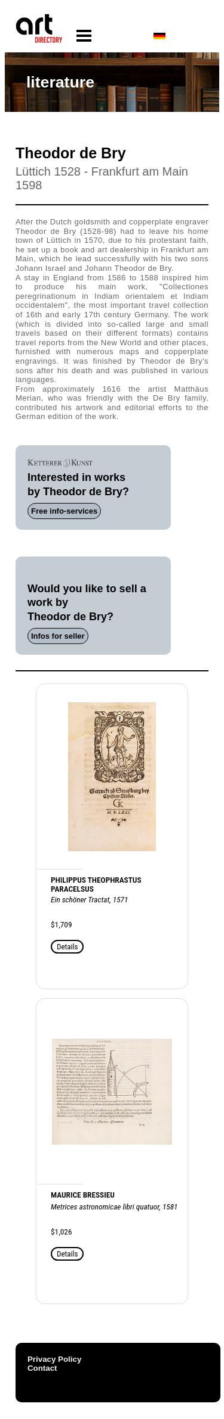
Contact (42, 1368)
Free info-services (64, 511)
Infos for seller (58, 636)
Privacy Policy (54, 1359)
